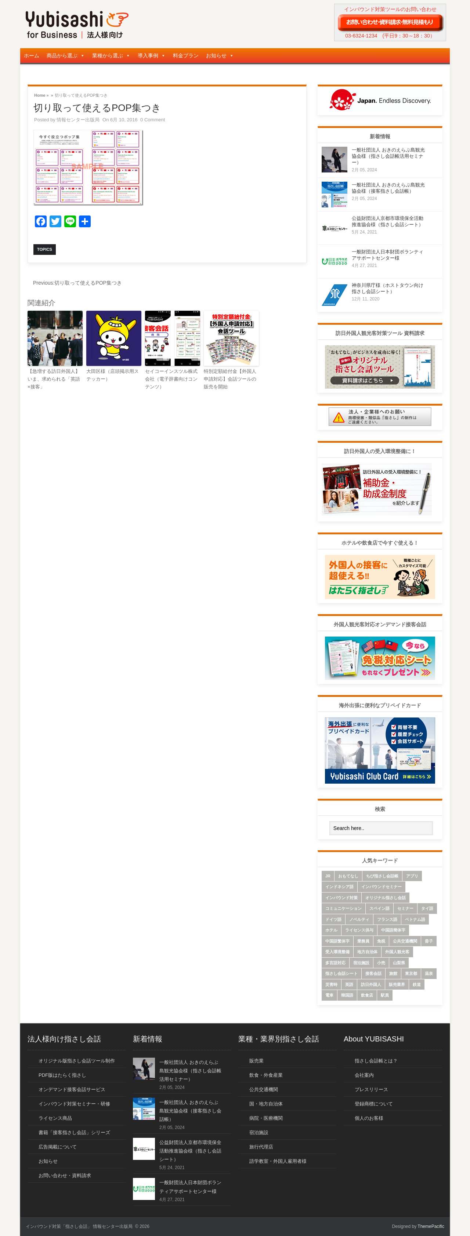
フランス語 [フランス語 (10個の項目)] (387, 919)
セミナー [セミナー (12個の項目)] (405, 908)
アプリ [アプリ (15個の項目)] (412, 876)
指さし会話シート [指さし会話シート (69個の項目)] (341, 973)
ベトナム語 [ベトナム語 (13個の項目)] (415, 919)
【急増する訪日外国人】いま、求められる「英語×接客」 (54, 378)
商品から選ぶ (66, 55)
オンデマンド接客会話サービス (72, 1089)
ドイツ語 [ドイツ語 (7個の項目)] (333, 919)
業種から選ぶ (111, 55)
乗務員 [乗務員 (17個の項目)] (363, 941)
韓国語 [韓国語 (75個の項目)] (347, 995)
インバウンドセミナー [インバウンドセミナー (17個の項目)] (381, 886)
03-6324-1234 (361, 36)
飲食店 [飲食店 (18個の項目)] (367, 995)
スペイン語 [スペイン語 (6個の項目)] (379, 908)
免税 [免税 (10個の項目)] (381, 941)
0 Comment (152, 119)
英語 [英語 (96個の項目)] (349, 984)
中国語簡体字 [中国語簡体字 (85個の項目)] (393, 930)
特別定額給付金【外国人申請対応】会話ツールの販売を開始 (230, 378)
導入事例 (152, 55)
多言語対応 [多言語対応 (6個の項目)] (335, 963)
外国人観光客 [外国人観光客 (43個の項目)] (397, 952)
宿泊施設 (258, 1132)
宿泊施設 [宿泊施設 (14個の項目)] (361, 963)
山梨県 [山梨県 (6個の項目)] (399, 963)
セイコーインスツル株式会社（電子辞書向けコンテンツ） (171, 378)
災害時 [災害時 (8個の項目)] (331, 984)
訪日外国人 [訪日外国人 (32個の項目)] (371, 984)
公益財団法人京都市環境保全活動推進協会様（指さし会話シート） (190, 1151)
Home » (41, 94)
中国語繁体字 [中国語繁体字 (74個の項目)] (337, 941)
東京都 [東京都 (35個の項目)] (411, 973)
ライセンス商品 (55, 1118)
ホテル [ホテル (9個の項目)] (331, 930)
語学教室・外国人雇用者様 (278, 1161)
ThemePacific (430, 1226)
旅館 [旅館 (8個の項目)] (393, 973)
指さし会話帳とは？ (376, 1061)
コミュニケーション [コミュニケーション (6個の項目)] (343, 908)
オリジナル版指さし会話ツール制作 (77, 1061)
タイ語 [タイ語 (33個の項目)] (427, 908)
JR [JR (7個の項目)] (327, 876)
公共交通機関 (263, 1089)
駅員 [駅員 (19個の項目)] (385, 995)
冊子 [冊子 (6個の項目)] (429, 941)
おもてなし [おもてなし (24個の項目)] (348, 876)
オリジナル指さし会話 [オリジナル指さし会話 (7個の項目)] (385, 897)
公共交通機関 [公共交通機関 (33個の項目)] (405, 941)
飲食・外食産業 (266, 1075)
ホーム (31, 55)
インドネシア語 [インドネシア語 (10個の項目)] (339, 886)
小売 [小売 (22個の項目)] (381, 963)
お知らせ (220, 55)
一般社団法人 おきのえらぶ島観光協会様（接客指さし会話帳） (190, 1111)
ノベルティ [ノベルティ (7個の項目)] (359, 919)
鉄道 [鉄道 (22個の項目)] (417, 984)
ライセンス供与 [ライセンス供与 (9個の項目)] (359, 930)
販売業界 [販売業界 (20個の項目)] (397, 984)
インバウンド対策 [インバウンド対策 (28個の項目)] (341, 897)
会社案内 (364, 1075)
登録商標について (374, 1104)
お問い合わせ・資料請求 (65, 1175)
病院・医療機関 (266, 1118)
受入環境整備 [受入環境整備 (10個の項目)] (337, 952)
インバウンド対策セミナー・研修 (74, 1104)
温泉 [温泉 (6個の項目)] (429, 973)
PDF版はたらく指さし (62, 1075)
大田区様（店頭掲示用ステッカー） (112, 375)
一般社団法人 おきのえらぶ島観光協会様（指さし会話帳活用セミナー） (388, 156)
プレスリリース (371, 1089)
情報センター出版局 (78, 119)
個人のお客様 (369, 1118)
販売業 (256, 1061)
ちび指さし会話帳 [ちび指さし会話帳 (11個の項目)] (382, 876)
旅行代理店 (261, 1147)
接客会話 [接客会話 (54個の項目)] (373, 973)
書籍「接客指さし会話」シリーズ (74, 1132)
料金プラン (186, 55)
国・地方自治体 (266, 1104)
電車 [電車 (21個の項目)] (329, 995)
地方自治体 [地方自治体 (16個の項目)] (367, 952)
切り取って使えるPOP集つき (77, 283)
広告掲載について (58, 1147)
